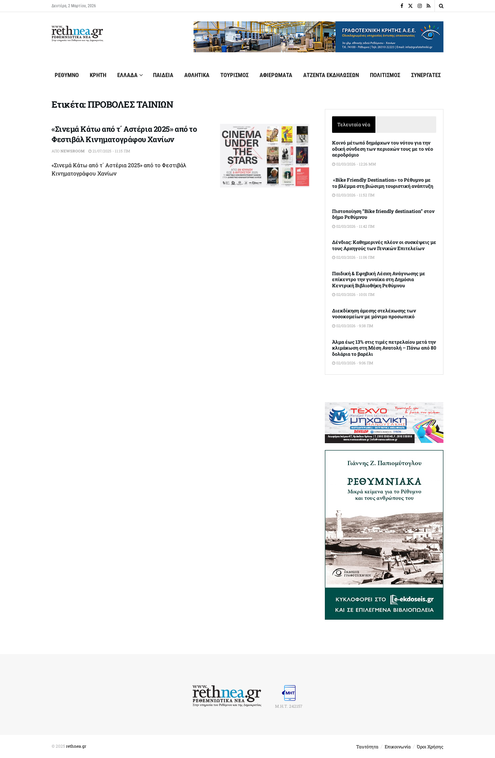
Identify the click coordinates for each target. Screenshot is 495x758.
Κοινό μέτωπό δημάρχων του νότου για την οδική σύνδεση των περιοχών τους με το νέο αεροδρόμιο (382, 148)
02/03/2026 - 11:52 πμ (353, 194)
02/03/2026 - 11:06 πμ (353, 257)
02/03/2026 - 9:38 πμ (352, 325)
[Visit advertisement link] (318, 36)
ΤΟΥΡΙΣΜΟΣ (234, 75)
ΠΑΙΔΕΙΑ (163, 75)
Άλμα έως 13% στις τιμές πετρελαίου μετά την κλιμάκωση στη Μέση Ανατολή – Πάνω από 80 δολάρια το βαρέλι (384, 348)
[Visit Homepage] (77, 34)
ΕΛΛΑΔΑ (127, 75)
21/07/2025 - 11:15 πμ (109, 150)
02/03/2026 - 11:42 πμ (353, 226)
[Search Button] (441, 6)
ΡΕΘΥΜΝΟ (67, 75)
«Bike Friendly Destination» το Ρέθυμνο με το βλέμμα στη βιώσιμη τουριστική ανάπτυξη (382, 183)
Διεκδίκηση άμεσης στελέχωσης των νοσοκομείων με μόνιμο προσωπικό (374, 313)
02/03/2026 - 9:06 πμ (352, 362)
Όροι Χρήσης (430, 747)
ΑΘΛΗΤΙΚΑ (196, 75)
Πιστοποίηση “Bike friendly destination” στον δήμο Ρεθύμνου (383, 214)
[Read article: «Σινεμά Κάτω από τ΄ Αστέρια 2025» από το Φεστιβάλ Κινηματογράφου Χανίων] (264, 156)
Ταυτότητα (367, 747)
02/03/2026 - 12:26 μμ (354, 164)
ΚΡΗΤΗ (98, 75)
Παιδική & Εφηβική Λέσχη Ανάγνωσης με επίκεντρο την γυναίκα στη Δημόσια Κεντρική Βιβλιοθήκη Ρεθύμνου (378, 279)
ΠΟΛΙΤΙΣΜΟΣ (385, 75)
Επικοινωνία (398, 747)
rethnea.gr (76, 746)
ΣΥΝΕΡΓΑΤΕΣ (426, 75)
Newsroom (72, 150)
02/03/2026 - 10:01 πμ (353, 294)
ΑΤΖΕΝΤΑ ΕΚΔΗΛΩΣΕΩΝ (331, 75)
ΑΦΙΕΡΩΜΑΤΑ (276, 75)
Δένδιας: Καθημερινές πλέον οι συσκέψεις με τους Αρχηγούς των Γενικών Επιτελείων (384, 245)
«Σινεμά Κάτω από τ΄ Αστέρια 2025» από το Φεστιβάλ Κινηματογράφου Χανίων (124, 134)
